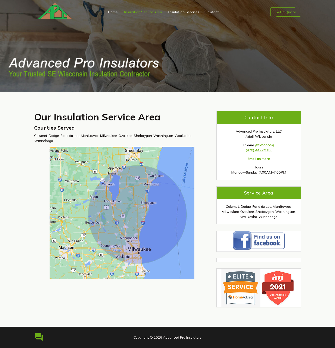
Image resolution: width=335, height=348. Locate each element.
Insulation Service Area (143, 12)
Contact (212, 12)
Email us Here (258, 158)
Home (113, 12)
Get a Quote (285, 12)
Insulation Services (183, 12)
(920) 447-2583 (259, 150)
